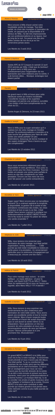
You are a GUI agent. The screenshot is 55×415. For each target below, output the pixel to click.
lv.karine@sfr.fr (36, 59)
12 (30, 411)
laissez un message (17, 9)
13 (32, 411)
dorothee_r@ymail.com (34, 195)
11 (28, 411)
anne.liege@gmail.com (34, 19)
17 (42, 411)
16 (39, 411)
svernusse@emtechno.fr (34, 235)
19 (46, 411)
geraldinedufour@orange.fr (36, 349)
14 (34, 411)
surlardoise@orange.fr (34, 160)
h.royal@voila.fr (37, 271)
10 (25, 411)
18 (44, 411)
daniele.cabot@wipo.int (34, 89)
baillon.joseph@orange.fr (33, 122)
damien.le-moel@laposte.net (35, 301)
